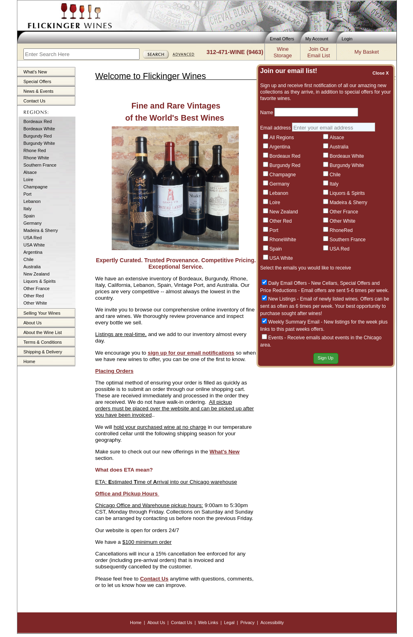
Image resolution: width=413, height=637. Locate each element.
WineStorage (282, 52)
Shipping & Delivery (42, 351)
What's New (35, 71)
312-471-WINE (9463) (234, 52)
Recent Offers (333, 108)
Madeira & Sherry (40, 230)
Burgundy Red (37, 136)
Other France (36, 288)
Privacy (247, 622)
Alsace (30, 172)
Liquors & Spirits (39, 281)
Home (29, 361)
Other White (35, 303)
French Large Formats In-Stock (313, 231)
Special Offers (37, 81)
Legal (229, 622)
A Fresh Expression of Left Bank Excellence (328, 275)
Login (347, 38)
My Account (316, 38)
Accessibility (272, 622)
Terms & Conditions (42, 342)
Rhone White (36, 157)
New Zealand (36, 274)
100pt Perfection (295, 293)
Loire (28, 179)
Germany (32, 223)
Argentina (32, 252)
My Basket (367, 52)
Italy (27, 208)
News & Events (38, 91)
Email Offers (282, 38)
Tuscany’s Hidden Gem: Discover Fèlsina (325, 195)
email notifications (210, 353)
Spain (29, 215)
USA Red (32, 237)
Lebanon (32, 201)
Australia (32, 266)
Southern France (39, 165)
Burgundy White (39, 143)
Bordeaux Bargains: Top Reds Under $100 (326, 152)
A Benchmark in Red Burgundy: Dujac (321, 311)
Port (27, 194)
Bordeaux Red (37, 121)
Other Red (33, 295)
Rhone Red (34, 150)
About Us (32, 322)
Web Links (208, 622)
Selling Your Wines (41, 313)
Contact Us (34, 100)
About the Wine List (42, 332)
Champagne (35, 186)
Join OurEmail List (318, 52)
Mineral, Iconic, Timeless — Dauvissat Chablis (331, 213)
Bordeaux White (39, 128)
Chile (28, 259)
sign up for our (167, 353)
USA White (34, 244)
